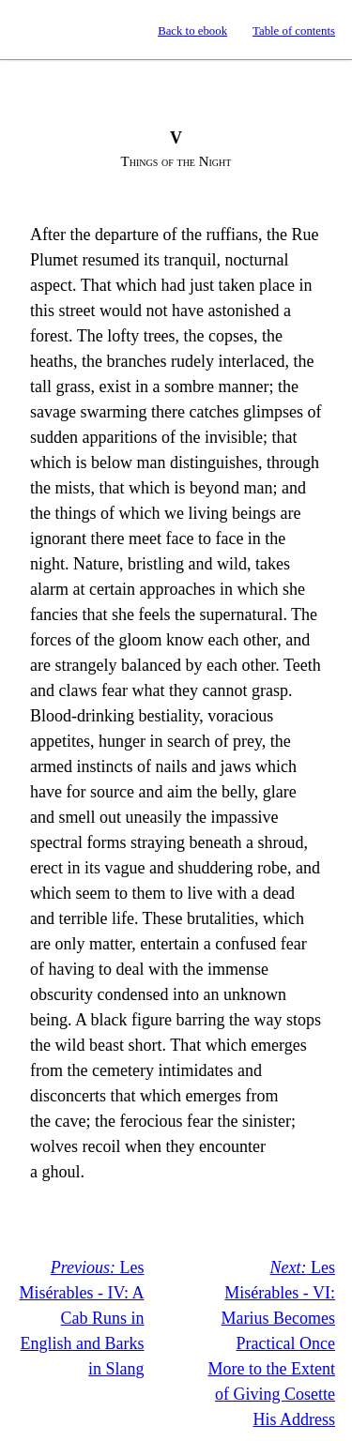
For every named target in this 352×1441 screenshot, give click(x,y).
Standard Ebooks (31, 30)
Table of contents (294, 31)
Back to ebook (192, 31)
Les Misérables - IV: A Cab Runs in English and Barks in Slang (81, 1318)
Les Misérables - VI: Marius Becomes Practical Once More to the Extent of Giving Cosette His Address (271, 1343)
